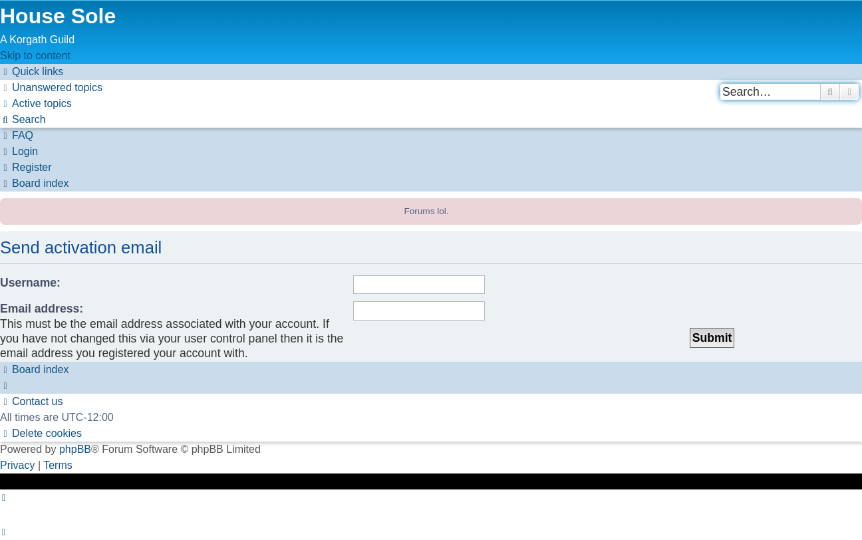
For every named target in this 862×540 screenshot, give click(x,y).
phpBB (75, 449)
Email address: (41, 308)
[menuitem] (51, 87)
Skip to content (35, 55)
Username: (30, 282)
